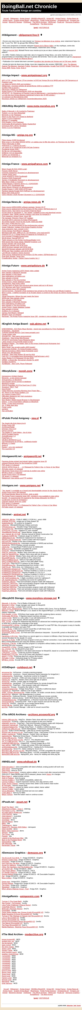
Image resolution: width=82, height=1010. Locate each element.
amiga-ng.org (25, 135)
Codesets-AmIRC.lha (9, 536)
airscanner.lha (7, 672)
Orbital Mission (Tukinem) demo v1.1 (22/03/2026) (20, 184)
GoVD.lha (5, 550)
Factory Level (7, 978)
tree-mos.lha (6, 541)
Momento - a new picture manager (14, 378)
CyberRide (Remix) (9, 907)
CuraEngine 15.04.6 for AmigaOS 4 (14, 500)
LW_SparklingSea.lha (9, 580)
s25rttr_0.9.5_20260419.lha (12, 609)
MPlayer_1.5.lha (8, 610)
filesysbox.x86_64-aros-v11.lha (13, 751)
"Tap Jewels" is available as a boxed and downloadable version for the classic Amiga (32, 490)
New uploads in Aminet (10, 278)
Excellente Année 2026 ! (10, 149)
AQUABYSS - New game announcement (16, 336)
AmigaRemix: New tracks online (13, 283)
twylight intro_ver (8, 941)
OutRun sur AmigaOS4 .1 (11, 155)
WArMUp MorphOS (38, 18)
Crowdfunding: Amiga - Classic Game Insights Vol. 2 (20, 258)
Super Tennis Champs (10, 783)
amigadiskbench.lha (9, 700)
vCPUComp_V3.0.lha (9, 530)
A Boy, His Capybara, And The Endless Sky (17, 867)
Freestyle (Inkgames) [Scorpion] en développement (20, 173)
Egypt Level (6, 976)
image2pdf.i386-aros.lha (10, 743)
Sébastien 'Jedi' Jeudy (74, 1005)
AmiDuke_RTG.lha (8, 521)
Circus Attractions (8, 791)
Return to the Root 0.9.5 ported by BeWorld (17, 117)
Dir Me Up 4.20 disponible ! (11, 151)
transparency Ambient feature (12, 376)
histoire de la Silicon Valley (43, 46)
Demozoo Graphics (72, 22)
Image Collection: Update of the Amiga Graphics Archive (22, 227)
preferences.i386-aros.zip (11, 729)
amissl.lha (5, 703)
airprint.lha (5, 681)
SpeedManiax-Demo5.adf (11, 532)
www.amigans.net (30, 485)
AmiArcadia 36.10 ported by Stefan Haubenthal (19, 124)
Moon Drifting (6, 878)
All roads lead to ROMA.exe (12, 812)
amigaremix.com (29, 896)
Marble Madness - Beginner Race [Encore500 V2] (20, 927)
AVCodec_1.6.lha (8, 658)
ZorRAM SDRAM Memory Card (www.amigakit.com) (20, 332)
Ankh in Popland (8, 778)
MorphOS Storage (15, 22)
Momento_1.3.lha (8, 605)
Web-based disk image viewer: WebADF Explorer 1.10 (21, 242)
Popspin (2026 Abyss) (10, 171)
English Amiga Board (21, 20)
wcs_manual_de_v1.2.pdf (11, 534)
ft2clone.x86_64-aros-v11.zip (12, 732)
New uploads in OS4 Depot (11, 274)
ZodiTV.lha (6, 563)
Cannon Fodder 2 (8, 780)
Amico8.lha (6, 545)
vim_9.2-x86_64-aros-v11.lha (12, 740)
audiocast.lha (6, 696)
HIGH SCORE (7, 829)
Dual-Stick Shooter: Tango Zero (13, 256)
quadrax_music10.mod (10, 954)
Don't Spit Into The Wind (10, 863)
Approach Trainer (24, 66)
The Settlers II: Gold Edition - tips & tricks (16, 432)
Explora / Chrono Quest (10, 772)
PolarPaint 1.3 (7, 438)
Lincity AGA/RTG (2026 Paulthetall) (14, 176)
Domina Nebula (7, 874)
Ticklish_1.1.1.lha (8, 607)
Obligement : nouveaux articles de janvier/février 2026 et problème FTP (27, 86)
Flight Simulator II (8, 767)
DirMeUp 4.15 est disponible (12, 153)
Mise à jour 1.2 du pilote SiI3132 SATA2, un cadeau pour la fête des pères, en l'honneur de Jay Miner (38, 142)
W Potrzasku (6, 785)
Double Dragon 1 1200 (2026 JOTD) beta (17, 189)
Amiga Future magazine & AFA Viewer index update (20, 271)
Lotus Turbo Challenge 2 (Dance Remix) (16, 905)
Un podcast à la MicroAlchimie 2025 (15, 97)
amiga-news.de (32, 202)
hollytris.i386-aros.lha (9, 720)
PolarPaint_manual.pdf (10, 585)
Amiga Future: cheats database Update (16, 282)
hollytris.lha (6, 680)
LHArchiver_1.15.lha (9, 653)
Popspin (5, 836)
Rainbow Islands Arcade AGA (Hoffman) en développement (23, 191)
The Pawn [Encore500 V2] (11, 925)
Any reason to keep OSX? (11, 394)
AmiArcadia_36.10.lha (10, 616)
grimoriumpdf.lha (8, 702)
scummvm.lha (7, 674)
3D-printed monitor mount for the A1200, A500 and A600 (22, 222)
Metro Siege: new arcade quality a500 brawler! (18, 347)
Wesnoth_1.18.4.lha (9, 603)
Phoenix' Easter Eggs (9, 860)
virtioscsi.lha (6, 698)
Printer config (6, 407)
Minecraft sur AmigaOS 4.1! (12, 156)
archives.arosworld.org (41, 714)
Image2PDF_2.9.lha (9, 647)
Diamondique (6, 842)
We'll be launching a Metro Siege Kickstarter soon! (20, 351)
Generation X (6, 818)
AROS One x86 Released (11, 353)
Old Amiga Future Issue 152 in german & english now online (23, 471)
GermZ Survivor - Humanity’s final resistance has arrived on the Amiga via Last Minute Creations (36, 291)
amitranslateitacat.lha (9, 747)
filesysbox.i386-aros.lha (10, 752)
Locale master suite (9, 334)
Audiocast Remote (8, 398)
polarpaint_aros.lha (9, 723)
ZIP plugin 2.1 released (10, 476)
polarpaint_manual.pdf (10, 725)
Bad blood (5, 981)
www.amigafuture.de (33, 265)
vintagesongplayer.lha (10, 689)
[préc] (36, 28)
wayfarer (5, 409)
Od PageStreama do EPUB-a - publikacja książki (19, 441)
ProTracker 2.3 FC (8, 811)
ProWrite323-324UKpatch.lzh (12, 574)
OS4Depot (27, 22)
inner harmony (7, 983)
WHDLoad (52, 22)
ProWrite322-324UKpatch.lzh (12, 571)
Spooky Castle (7, 950)
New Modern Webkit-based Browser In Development (21, 400)
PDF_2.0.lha (6, 621)
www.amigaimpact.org (34, 75)
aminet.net (20, 514)
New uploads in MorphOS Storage (14, 272)
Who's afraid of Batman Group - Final (15, 889)
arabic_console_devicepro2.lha (13, 692)
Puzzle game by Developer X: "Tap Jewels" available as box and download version (31, 212)
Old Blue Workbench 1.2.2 (11, 440)
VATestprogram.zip (8, 527)
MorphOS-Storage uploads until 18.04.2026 (17, 249)
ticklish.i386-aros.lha (9, 738)
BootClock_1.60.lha (9, 643)
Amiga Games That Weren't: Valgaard (15, 231)
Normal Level (6, 980)
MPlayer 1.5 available (9, 120)
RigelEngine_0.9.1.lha (10, 654)
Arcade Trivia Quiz (72, 66)
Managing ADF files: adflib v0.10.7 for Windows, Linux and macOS (26, 233)
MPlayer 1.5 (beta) (8, 443)
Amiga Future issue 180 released (14, 289)
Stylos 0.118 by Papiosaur (11, 118)
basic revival (6, 945)
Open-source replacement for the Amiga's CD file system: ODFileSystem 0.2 (29, 254)
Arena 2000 (6, 68)
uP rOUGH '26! (7, 869)
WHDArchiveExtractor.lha (11, 543)
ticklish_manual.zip (8, 734)
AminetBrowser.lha (8, 565)
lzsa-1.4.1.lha (6, 620)
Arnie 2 (23, 68)
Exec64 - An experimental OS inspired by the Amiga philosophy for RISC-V (29, 498)
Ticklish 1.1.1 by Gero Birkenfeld (13, 113)
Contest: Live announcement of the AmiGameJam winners (23, 225)
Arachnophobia (44, 66)
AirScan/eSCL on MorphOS (12, 380)
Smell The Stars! (8, 807)
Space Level (6, 949)
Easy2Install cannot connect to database (16, 381)
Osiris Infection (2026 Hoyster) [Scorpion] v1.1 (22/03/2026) (23, 195)
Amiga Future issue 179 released (14, 474)
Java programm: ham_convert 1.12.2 (15, 229)
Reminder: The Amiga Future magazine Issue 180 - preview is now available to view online (34, 316)
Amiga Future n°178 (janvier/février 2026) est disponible (22, 91)
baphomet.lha (7, 736)
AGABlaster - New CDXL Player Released (17, 364)
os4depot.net (24, 667)
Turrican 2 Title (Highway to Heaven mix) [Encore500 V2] (22, 916)
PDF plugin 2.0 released (10, 465)
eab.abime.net (38, 323)
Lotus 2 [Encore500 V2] (10, 918)
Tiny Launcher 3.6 (8, 449)
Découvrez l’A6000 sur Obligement (14, 89)
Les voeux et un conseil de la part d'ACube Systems (20, 147)
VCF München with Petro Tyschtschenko (16, 287)
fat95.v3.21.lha (7, 549)
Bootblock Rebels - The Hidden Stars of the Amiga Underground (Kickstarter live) (31, 343)
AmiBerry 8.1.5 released (10, 311)
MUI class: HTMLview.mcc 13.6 (13, 223)
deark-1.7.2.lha (7, 656)
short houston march (9, 952)
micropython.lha (7, 529)
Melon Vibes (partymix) (10, 831)
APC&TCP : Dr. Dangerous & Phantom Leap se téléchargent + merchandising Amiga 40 (33, 93)
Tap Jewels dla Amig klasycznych (14, 423)
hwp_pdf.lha (6, 745)
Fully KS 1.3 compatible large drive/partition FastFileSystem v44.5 (25, 356)
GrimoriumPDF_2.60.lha (10, 625)
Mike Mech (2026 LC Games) (12, 182)
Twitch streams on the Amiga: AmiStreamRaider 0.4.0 (21, 240)
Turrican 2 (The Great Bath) (12, 901)
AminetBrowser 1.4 (9, 436)
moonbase (5, 820)
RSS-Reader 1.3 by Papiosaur (13, 122)
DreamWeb (6, 910)
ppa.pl (35, 418)
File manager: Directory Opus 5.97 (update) (17, 218)
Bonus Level (6, 972)
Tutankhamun (7, 825)
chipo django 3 (7, 816)
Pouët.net (60, 22)
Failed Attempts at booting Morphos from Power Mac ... (21, 391)
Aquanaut (34, 66)
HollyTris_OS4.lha (8, 556)
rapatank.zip (6, 691)
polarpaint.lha (7, 685)
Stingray (5, 832)
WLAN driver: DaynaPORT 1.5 (13, 238)
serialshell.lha (7, 683)
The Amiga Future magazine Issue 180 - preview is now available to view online (30, 496)
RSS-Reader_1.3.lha (9, 614)
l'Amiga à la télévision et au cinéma (47, 41)
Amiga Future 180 (8, 425)
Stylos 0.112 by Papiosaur (11, 128)
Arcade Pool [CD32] (57, 66)
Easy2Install (6, 389)
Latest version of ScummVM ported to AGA (17, 342)
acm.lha (5, 707)
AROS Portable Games (10, 434)
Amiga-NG (50, 18)
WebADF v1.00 (7, 345)
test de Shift (13, 50)
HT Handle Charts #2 (9, 872)
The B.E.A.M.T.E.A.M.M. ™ (12, 858)
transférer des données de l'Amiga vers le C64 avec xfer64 (55, 61)
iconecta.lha (6, 678)
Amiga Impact (25, 18)
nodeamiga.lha (7, 676)
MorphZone (34, 20)
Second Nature (7, 822)
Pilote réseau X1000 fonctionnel (13, 140)
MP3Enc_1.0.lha (8, 660)
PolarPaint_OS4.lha (9, 589)
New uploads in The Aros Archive (14, 280)
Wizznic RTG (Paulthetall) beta (13, 185)
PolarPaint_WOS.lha (9, 591)
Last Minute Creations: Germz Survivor (16, 253)
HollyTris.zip (6, 567)
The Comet (6, 834)
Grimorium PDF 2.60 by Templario (14, 126)
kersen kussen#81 (8, 939)
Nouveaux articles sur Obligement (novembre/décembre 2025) (24, 99)
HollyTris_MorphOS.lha (10, 554)
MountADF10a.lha (8, 558)
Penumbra (5, 861)
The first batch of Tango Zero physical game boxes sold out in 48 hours (27, 285)
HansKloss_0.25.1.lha (10, 636)
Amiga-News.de (72, 18)
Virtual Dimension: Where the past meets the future (20, 296)
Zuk (3, 876)
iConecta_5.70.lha (8, 640)
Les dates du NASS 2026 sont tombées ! (16, 84)
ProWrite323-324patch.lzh (11, 572)
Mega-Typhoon (7, 794)
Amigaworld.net (63, 20)
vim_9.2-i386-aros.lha (9, 741)
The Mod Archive (47, 24)
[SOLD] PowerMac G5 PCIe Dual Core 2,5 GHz (19, 385)
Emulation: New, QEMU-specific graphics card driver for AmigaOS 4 (26, 214)
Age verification (7, 411)
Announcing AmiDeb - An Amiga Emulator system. (20, 349)
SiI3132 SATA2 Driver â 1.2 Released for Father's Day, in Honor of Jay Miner (31, 467)
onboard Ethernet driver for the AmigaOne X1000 (19, 463)
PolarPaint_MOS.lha (9, 587)
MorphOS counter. (8, 383)
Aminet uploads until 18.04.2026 (13, 244)
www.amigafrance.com (34, 164)
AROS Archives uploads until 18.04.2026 (16, 247)
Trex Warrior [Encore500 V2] (12, 923)
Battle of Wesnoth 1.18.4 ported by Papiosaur (18, 111)
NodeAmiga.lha (7, 523)
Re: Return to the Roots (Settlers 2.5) (15, 392)
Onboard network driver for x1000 (14, 501)
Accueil (6, 18)
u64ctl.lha (5, 525)
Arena (13, 68)
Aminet (5, 22)
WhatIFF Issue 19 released (11, 314)
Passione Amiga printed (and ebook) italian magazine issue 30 (24, 461)
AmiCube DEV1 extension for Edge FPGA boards (19, 220)
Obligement (14, 18)
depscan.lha (6, 694)
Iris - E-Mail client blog (10, 405)
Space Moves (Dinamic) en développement (17, 187)
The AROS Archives (39, 22)
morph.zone (25, 371)
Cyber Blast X (7, 793)
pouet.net (21, 801)
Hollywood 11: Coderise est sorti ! (14, 145)
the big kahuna (7, 943)
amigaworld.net (33, 456)
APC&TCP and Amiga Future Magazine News (18, 340)
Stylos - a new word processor (13, 403)
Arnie (18, 68)
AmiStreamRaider (8, 427)
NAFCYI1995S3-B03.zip (10, 561)
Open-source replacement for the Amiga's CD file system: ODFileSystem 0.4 (29, 209)
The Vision (5, 885)
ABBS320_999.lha (8, 519)
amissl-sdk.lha (7, 705)
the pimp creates (8, 947)
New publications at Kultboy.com (13, 276)
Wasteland (5, 887)
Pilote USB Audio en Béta (11, 144)
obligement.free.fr (29, 35)
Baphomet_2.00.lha (9, 631)
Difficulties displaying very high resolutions (17, 396)
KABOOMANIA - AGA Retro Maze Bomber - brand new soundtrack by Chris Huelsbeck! (33, 329)
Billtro (4, 823)
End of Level (6, 970)
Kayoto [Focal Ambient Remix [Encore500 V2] (18, 921)
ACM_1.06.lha (7, 629)
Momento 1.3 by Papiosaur (11, 115)
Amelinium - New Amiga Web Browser (15, 338)
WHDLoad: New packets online (13, 298)
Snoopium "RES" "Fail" (10, 387)
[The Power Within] (9, 871)
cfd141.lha (5, 547)
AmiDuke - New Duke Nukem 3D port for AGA (18, 354)
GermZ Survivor (7, 431)
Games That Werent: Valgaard (13, 313)
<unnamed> (6, 956)
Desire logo (6, 882)
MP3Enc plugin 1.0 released (12, 473)
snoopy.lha (6, 687)
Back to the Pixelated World (12, 840)
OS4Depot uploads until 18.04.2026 (15, 245)
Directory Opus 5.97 (9, 429)
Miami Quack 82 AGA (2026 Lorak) (14, 169)
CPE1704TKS (7, 814)
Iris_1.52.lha (6, 649)
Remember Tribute (8, 845)
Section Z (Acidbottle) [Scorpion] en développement (20, 180)
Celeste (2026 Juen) (9, 174)
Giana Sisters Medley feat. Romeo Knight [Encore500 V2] (22, 912)
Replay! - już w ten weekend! (12, 447)
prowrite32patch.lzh (9, 576)
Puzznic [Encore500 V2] (10, 920)
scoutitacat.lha (7, 749)
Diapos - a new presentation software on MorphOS (20, 402)
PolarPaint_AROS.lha (9, 583)
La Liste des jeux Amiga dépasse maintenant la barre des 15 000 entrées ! (28, 95)
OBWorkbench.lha (8, 538)
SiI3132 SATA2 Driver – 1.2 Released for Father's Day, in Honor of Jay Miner (29, 505)
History (48, 774)
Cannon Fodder (7, 789)
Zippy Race (6, 769)
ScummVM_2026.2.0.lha (11, 632)
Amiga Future (7, 20)
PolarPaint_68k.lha (8, 582)
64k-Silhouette (7, 843)
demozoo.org (35, 852)
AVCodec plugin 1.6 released (12, 469)
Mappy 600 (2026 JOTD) (11, 193)
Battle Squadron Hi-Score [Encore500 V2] (17, 914)
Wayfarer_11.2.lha (8, 651)
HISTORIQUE (44, 28)
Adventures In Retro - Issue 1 (12, 809)
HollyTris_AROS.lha (9, 552)
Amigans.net (74, 20)
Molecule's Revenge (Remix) (12, 909)
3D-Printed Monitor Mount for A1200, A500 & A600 (20, 494)
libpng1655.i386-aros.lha (11, 754)
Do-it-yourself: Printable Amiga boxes (15, 236)
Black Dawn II (7, 776)
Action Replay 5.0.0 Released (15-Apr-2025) (18, 358)
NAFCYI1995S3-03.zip (10, 560)
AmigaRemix (34, 24)
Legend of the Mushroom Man (12, 838)
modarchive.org (34, 934)
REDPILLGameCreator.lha (11, 540)
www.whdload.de (27, 761)
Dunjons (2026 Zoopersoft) (11, 178)
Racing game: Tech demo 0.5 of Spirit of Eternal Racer (21, 211)
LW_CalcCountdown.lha (10, 578)
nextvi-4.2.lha (6, 618)
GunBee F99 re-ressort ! (10, 88)
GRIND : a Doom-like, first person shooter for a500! (20, 360)
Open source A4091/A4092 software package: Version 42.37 (23, 207)
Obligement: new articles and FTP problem (17, 478)
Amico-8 (5, 445)
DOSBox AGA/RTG (9, 362)
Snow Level (6, 974)
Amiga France (60, 18)
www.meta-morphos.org (41, 106)
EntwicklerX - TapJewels (10, 331)
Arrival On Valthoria (9, 865)
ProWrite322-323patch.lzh (11, 569)
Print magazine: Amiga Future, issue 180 (16, 216)
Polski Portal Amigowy (48, 20)
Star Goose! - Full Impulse (11, 903)
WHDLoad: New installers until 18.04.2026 (17, 251)
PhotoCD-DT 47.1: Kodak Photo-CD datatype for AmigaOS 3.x (24, 234)
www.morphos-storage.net (41, 598)
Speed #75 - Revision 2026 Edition (14, 827)
